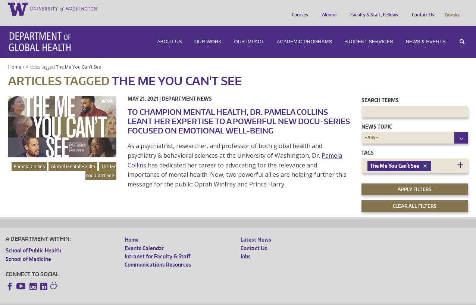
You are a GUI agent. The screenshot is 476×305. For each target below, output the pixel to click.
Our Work (208, 31)
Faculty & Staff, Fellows (372, 8)
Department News (187, 88)
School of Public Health (33, 240)
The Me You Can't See (79, 56)
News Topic (376, 116)
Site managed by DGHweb (179, 299)
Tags (367, 142)
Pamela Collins (29, 156)
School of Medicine (28, 248)
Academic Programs (304, 31)
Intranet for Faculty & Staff (157, 246)
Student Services (369, 31)
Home (14, 56)
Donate (452, 8)
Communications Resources (158, 254)
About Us (169, 31)
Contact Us (421, 8)
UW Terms (134, 299)
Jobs (246, 246)
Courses (298, 8)
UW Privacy (104, 299)
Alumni (327, 8)
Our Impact (249, 31)
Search (462, 31)
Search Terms (380, 90)
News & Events (425, 31)
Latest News (256, 229)
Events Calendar (144, 238)
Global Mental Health (73, 156)
